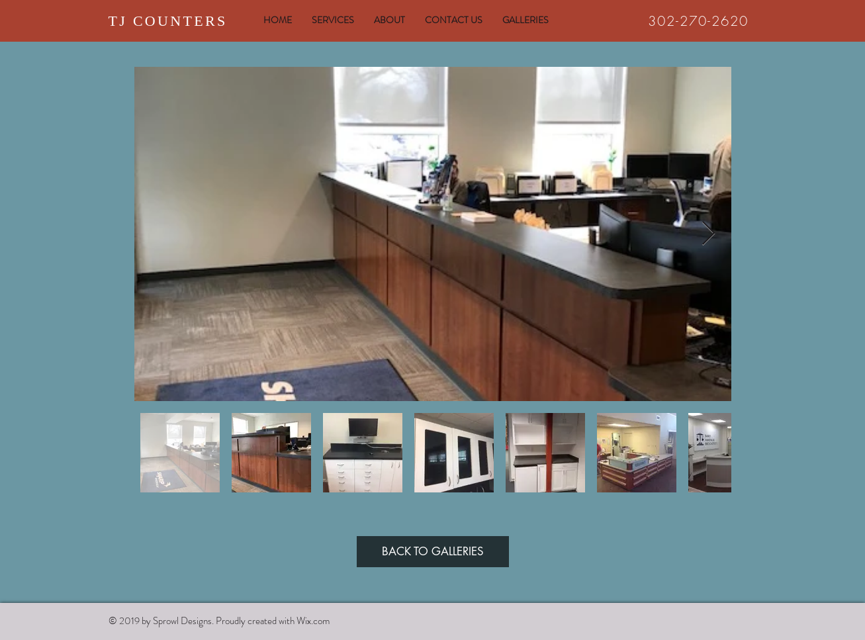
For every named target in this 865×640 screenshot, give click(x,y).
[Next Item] (708, 234)
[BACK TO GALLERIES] (433, 551)
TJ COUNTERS (168, 21)
